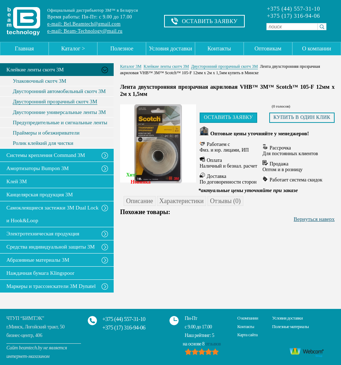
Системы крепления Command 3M (45, 155)
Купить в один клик (302, 117)
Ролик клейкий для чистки (43, 143)
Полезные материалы (290, 326)
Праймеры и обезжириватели (46, 133)
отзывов (213, 344)
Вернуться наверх (314, 219)
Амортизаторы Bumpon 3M (37, 168)
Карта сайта (247, 334)
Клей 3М (16, 181)
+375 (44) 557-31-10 (293, 9)
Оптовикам (267, 48)
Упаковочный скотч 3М (39, 81)
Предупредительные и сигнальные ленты (60, 122)
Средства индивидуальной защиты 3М (50, 247)
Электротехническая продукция (42, 233)
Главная (24, 48)
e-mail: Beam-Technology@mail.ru (85, 31)
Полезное (121, 48)
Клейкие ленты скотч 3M (35, 69)
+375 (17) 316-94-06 (293, 16)
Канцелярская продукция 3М (39, 194)
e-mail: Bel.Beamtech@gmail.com (83, 24)
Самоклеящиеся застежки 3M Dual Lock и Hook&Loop (52, 214)
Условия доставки (170, 48)
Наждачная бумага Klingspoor (40, 273)
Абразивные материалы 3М (37, 260)
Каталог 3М (130, 66)
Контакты (219, 48)
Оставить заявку (228, 117)
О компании (316, 48)
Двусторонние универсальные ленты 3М (59, 112)
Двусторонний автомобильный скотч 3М (59, 91)
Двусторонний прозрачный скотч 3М (55, 101)
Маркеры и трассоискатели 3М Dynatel (51, 286)
